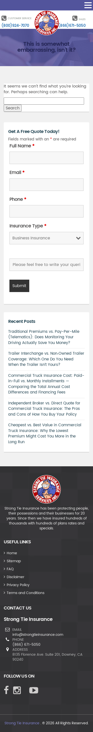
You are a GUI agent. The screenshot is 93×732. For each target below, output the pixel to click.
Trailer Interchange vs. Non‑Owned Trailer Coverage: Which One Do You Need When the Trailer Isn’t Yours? (46, 359)
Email (17, 172)
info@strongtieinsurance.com (37, 635)
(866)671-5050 (72, 26)
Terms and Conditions (25, 593)
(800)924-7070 (15, 26)
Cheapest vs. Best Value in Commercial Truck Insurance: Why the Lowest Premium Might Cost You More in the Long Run (44, 433)
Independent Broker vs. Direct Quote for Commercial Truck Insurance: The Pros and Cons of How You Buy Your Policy (44, 409)
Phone (17, 199)
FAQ (10, 569)
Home (12, 553)
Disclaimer (15, 577)
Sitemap (14, 561)
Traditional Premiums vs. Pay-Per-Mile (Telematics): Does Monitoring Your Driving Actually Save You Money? (43, 337)
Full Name (21, 146)
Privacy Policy (18, 585)
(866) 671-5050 (26, 644)
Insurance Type (27, 226)
